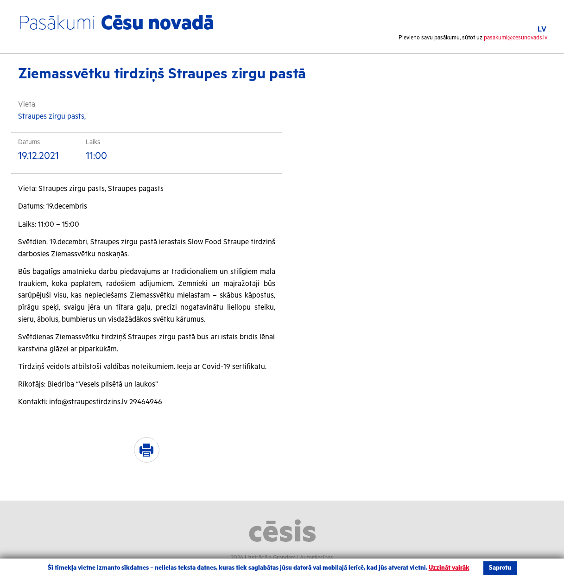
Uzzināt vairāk (449, 568)
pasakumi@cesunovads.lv (515, 37)
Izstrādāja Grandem (271, 557)
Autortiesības (316, 557)
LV (542, 29)
